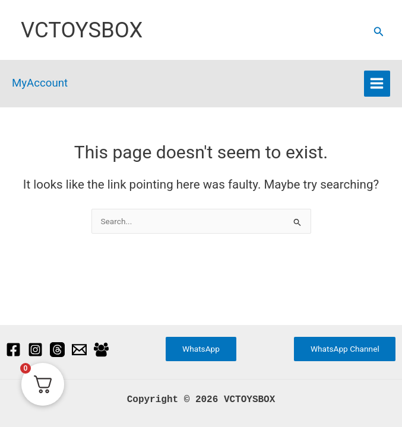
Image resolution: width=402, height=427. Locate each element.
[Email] (79, 349)
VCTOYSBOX (82, 30)
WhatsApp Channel (345, 348)
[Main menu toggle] (377, 84)
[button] (378, 31)
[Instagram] (35, 349)
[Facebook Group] (101, 349)
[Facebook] (13, 349)
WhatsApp (201, 348)
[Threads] (57, 349)
